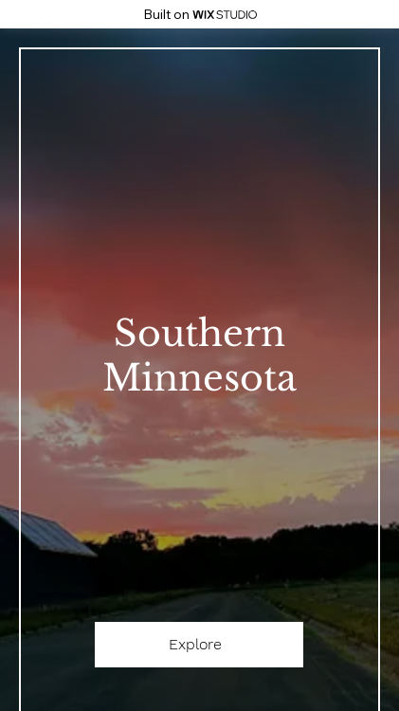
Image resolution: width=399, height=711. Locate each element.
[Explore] (199, 644)
